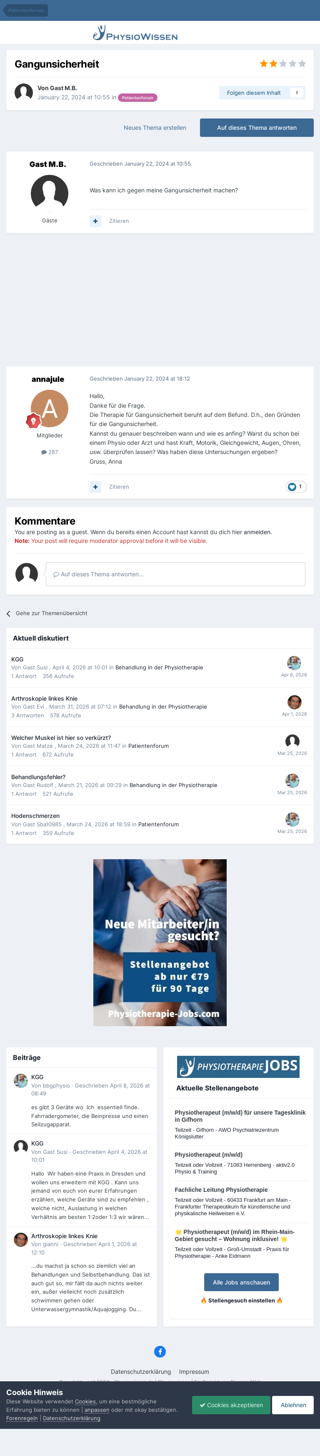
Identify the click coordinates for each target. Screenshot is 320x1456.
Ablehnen (291, 1400)
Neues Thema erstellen (155, 127)
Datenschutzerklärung (141, 1371)
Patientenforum (148, 745)
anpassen (97, 1401)
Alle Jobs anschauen (241, 1282)
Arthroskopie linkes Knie (44, 698)
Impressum (194, 1371)
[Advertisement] (160, 300)
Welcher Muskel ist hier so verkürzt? (61, 737)
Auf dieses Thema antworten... (98, 574)
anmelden (257, 531)
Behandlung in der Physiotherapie (159, 667)
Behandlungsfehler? (38, 777)
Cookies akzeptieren (227, 1400)
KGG (17, 659)
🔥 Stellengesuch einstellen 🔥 (241, 1300)
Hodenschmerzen (35, 816)
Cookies (85, 1393)
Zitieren (119, 220)
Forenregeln (22, 1418)
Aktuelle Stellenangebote (217, 1088)
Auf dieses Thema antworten (257, 127)
